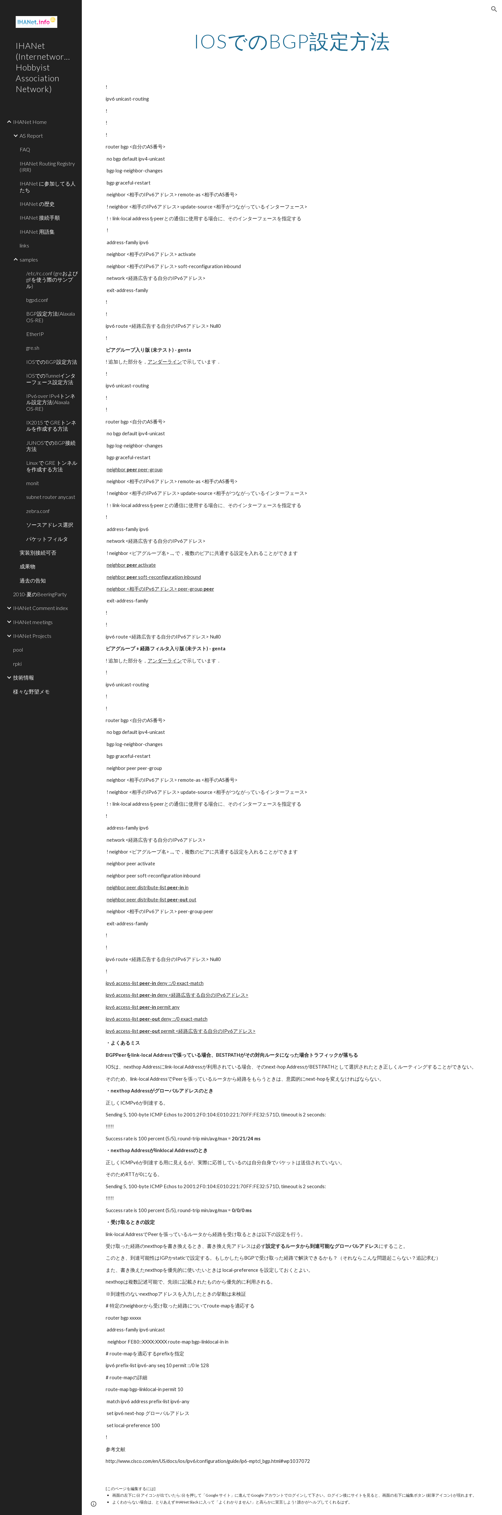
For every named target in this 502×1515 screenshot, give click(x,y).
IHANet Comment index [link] (40, 608)
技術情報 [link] (23, 677)
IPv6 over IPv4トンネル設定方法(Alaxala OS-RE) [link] (50, 402)
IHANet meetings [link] (33, 622)
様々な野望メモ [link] (31, 691)
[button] (494, 9)
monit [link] (32, 483)
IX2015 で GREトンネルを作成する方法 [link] (51, 425)
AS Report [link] (31, 135)
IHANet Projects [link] (32, 636)
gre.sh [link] (32, 347)
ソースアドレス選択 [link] (49, 524)
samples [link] (29, 259)
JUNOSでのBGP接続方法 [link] (51, 446)
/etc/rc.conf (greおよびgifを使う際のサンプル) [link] (52, 279)
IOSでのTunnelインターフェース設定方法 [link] (51, 378)
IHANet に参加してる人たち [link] (48, 186)
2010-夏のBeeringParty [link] (40, 594)
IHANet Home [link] (30, 122)
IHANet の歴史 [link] (37, 204)
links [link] (24, 245)
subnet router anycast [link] (50, 497)
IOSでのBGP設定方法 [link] (51, 362)
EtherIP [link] (35, 334)
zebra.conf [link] (38, 511)
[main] (292, 41)
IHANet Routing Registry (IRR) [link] (47, 166)
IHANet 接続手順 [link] (40, 217)
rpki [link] (17, 663)
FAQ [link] (25, 149)
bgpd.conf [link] (37, 300)
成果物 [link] (27, 566)
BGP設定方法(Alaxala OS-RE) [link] (50, 316)
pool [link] (18, 649)
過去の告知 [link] (33, 580)
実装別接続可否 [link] (38, 552)
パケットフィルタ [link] (47, 539)
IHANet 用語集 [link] (37, 231)
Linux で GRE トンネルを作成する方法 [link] (51, 466)
